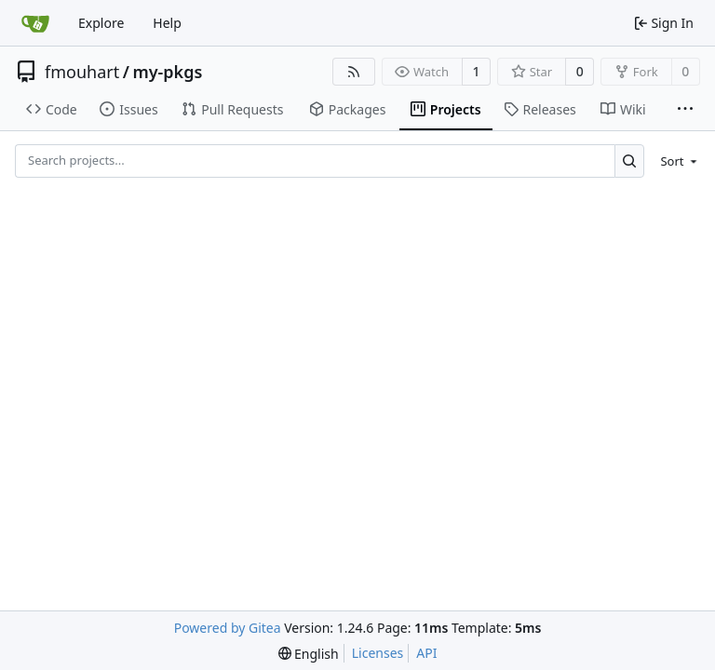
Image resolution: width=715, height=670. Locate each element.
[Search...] (629, 160)
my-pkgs (167, 71)
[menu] (675, 161)
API (426, 653)
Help (167, 23)
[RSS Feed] (353, 72)
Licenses (378, 653)
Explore (101, 23)
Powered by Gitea (227, 627)
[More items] (685, 109)
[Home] (35, 23)
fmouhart (82, 71)
